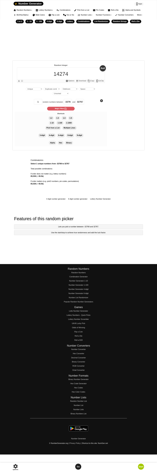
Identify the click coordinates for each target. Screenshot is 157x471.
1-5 (70, 118)
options (15, 467)
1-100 (60, 123)
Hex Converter (78, 353)
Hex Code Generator (78, 383)
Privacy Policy (74, 443)
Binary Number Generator (78, 379)
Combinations (63, 10)
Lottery (70, 21)
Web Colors (38, 15)
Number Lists (78, 409)
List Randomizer (101, 21)
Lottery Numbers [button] (44, 10)
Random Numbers (78, 273)
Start (141, 467)
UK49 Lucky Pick (78, 323)
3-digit (42, 135)
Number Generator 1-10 (78, 281)
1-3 (57, 118)
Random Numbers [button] (22, 10)
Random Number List (78, 401)
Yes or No (68, 15)
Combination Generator (78, 277)
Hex (60, 143)
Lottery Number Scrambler (78, 319)
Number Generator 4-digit (78, 289)
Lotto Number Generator (78, 311)
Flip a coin (54, 15)
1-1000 (69, 123)
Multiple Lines (69, 128)
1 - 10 (29, 21)
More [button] (139, 15)
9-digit (79, 135)
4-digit (51, 135)
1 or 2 (19, 21)
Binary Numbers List (78, 414)
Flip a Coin (78, 332)
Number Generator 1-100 (78, 285)
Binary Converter (78, 362)
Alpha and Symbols (131, 10)
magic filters (61, 108)
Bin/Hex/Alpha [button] (21, 15)
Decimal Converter (78, 358)
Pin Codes (98, 10)
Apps (139, 4)
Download (81, 81)
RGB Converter (78, 366)
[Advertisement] (78, 43)
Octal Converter (78, 370)
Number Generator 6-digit (78, 293)
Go (78, 467)
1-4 (64, 118)
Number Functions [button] (103, 15)
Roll (103, 68)
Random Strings (120, 21)
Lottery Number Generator (100, 199)
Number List (78, 405)
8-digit (70, 135)
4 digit (49, 21)
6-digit (61, 135)
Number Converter (78, 349)
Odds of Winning (78, 328)
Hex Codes (78, 388)
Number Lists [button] (85, 15)
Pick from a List (81, 10)
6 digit (59, 21)
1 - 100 (39, 21)
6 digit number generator (77, 199)
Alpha (52, 143)
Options (70, 81)
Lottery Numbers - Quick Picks (78, 315)
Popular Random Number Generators (78, 302)
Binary (69, 143)
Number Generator (28, 3)
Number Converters (124, 15)
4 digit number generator (56, 199)
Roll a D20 (78, 340)
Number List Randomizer (78, 297)
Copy (91, 81)
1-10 (52, 123)
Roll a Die (113, 10)
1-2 (51, 118)
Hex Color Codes (78, 392)
